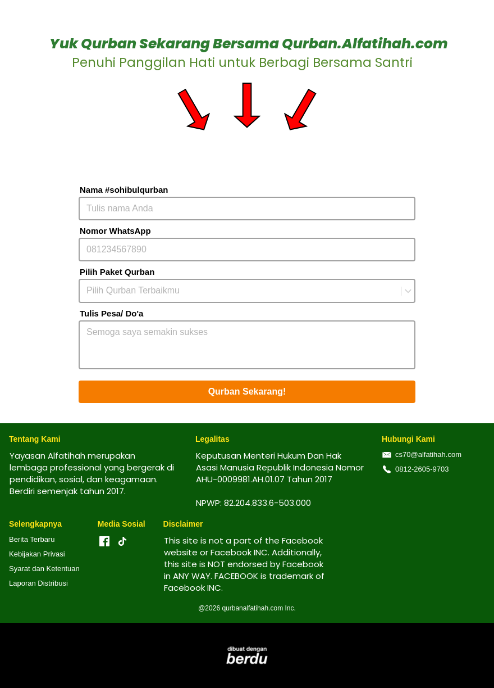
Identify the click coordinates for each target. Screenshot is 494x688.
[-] (104, 542)
